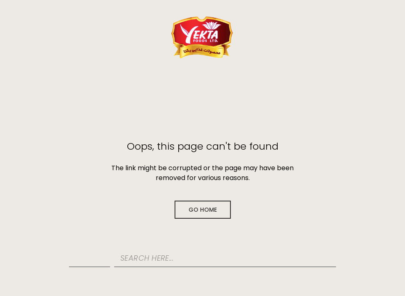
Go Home (203, 210)
